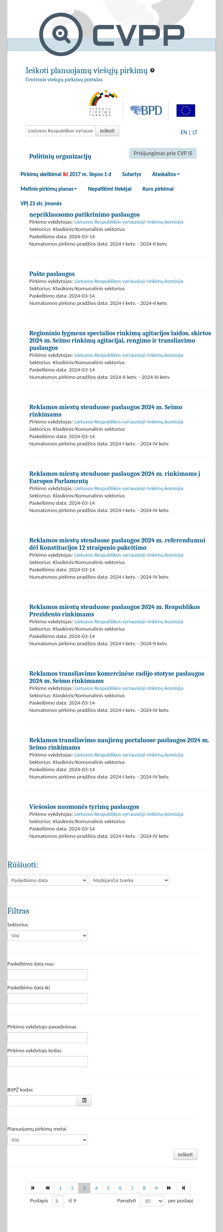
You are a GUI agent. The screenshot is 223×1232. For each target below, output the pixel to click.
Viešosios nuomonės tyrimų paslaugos (84, 806)
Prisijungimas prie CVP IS (163, 153)
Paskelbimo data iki (28, 987)
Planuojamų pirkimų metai (36, 1128)
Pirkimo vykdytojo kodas (34, 1050)
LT (195, 132)
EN (184, 132)
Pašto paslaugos (52, 273)
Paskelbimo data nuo (30, 963)
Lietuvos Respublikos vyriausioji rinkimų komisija (128, 222)
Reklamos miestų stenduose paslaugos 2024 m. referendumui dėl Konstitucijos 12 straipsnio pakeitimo (117, 544)
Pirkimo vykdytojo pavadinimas (42, 1026)
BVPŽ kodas (20, 1089)
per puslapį (180, 1200)
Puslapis (39, 1200)
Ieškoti (107, 130)
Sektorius (17, 924)
